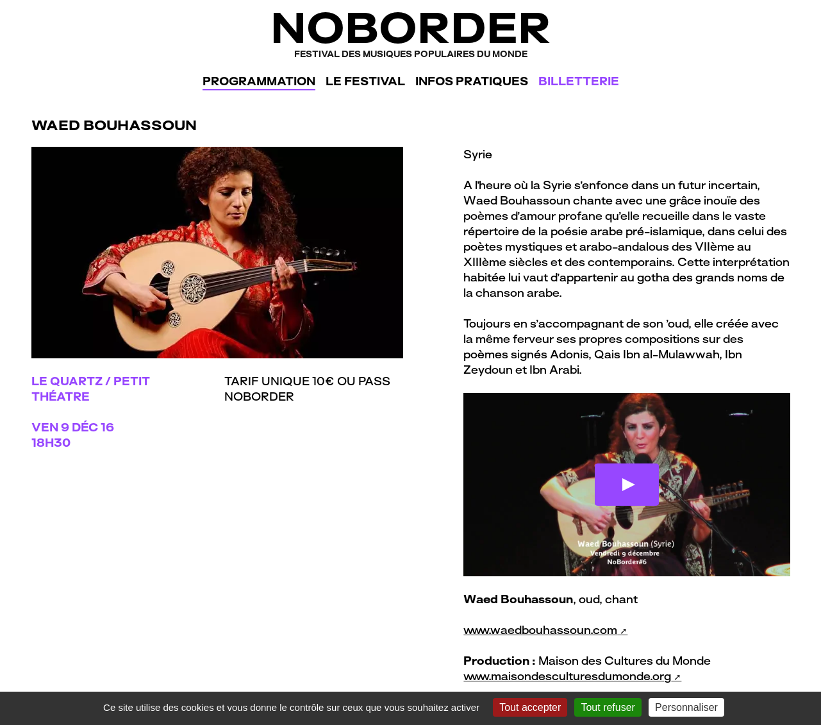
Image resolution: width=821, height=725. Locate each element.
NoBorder (410, 31)
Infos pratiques (471, 81)
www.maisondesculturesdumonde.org (567, 676)
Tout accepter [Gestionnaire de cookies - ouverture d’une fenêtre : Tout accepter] (530, 707)
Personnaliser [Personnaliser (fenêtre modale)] (686, 707)
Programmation (259, 81)
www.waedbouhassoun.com (540, 630)
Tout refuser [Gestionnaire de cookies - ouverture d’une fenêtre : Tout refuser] (607, 707)
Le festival (365, 81)
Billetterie (578, 81)
